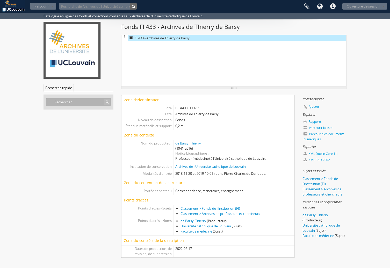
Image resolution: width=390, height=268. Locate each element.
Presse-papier (306, 6)
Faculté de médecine (196, 231)
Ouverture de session (363, 6)
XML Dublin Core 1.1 (321, 153)
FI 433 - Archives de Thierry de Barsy (159, 38)
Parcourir (41, 6)
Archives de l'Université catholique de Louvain (210, 166)
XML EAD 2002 (317, 160)
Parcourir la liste (318, 128)
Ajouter (314, 106)
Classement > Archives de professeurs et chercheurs (220, 213)
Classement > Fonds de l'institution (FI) (210, 208)
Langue (319, 6)
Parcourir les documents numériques (324, 136)
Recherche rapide (58, 87)
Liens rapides (332, 6)
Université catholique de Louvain (205, 226)
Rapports (313, 121)
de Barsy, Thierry (188, 143)
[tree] (233, 61)
